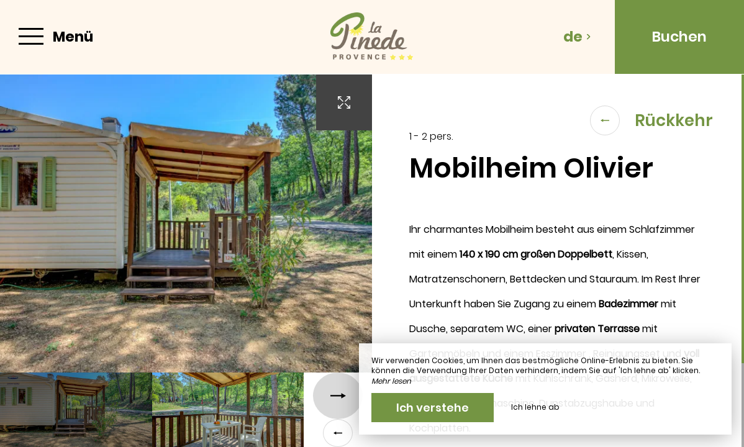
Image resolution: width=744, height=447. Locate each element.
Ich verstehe (432, 407)
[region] (558, 260)
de (577, 37)
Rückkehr (651, 120)
